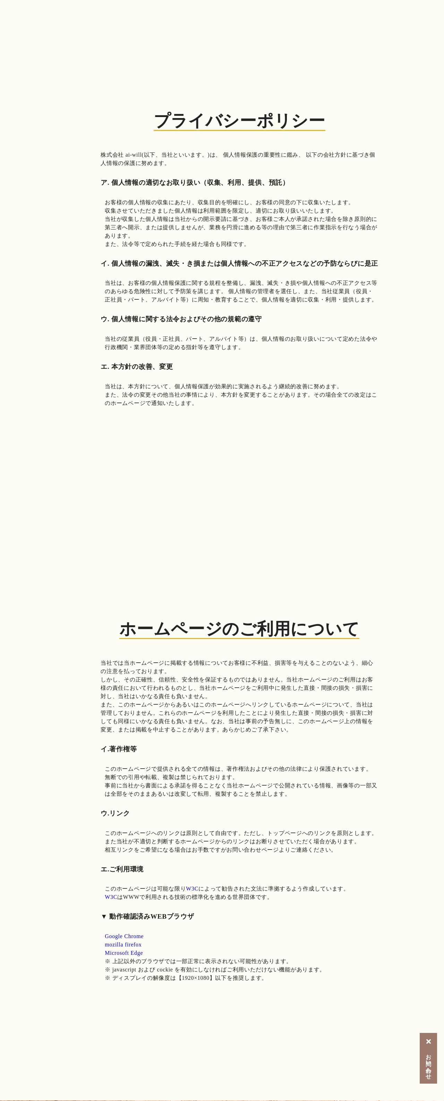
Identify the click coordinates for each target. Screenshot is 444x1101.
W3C (192, 889)
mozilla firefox (123, 944)
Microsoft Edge (124, 953)
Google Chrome (124, 936)
